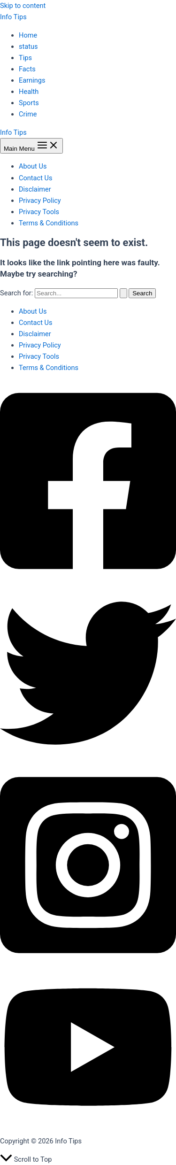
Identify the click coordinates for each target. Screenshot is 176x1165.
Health (28, 91)
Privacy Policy (40, 200)
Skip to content (23, 5)
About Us (32, 166)
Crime (28, 114)
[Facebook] (88, 579)
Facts (27, 69)
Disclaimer (35, 189)
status (28, 46)
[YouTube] (88, 1123)
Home (28, 35)
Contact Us (36, 178)
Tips (25, 58)
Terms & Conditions (48, 223)
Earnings (32, 80)
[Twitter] (88, 759)
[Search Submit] (123, 293)
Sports (29, 103)
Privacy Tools (39, 212)
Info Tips (13, 17)
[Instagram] (88, 963)
